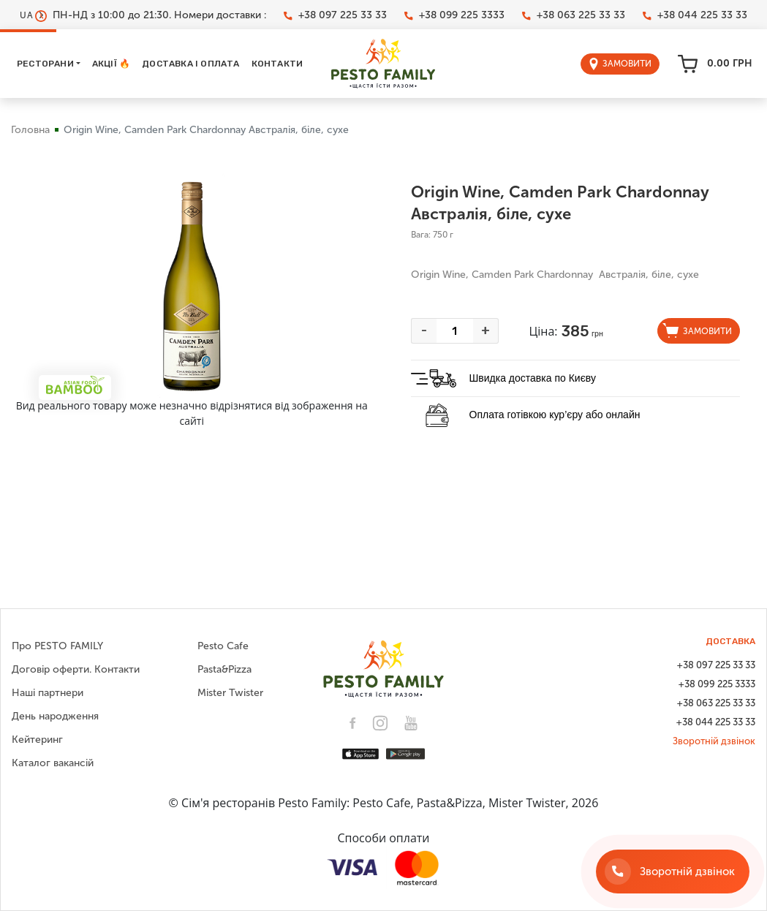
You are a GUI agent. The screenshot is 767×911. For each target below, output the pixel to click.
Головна (30, 130)
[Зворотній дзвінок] (672, 871)
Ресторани (45, 63)
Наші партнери (47, 693)
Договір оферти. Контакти (76, 669)
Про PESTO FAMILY (57, 646)
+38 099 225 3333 (454, 15)
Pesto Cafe (223, 646)
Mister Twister (230, 693)
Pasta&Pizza (224, 669)
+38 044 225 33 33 (695, 15)
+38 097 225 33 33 (335, 15)
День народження (55, 716)
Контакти (277, 63)
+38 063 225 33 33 (573, 15)
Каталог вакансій (53, 763)
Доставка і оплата (190, 63)
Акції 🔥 (111, 63)
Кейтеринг (37, 739)
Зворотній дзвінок (714, 741)
